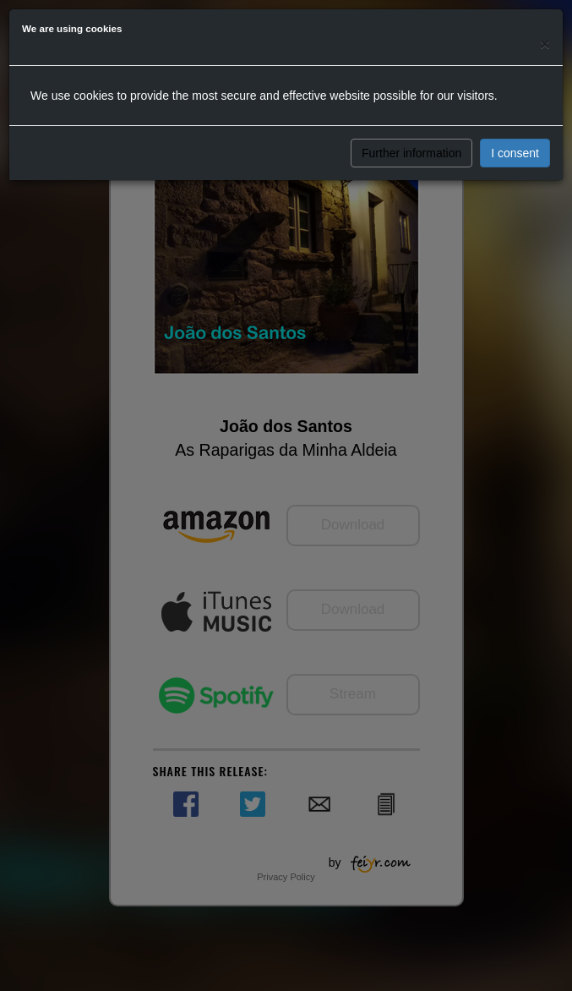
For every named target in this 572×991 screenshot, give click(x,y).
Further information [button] (411, 153)
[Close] (545, 43)
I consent (515, 153)
